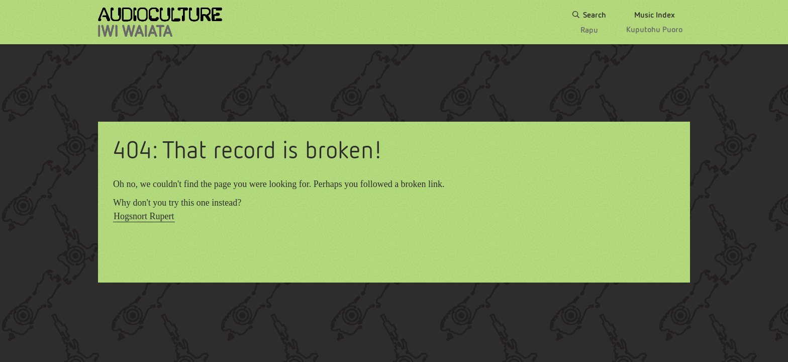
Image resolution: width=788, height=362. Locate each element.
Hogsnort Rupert (144, 216)
